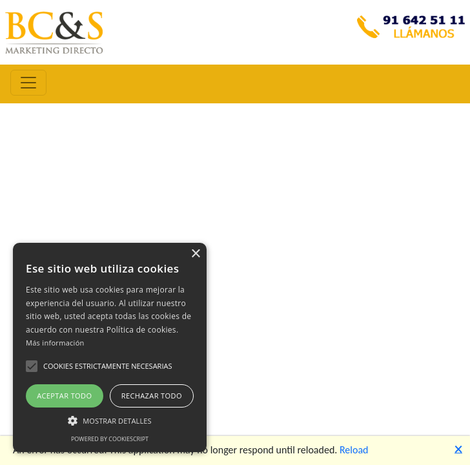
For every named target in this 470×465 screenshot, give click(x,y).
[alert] (110, 347)
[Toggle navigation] (28, 83)
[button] (32, 366)
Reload (354, 450)
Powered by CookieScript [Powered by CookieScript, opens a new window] (109, 439)
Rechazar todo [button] (151, 395)
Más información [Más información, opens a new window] (55, 342)
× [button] (195, 254)
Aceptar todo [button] (64, 395)
